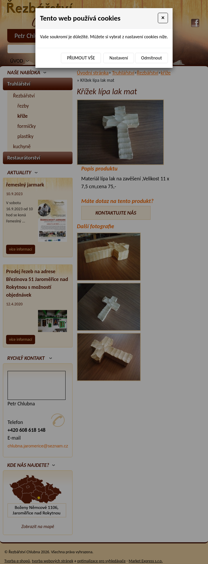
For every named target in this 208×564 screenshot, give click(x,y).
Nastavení (118, 58)
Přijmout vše (81, 58)
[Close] (163, 18)
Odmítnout (151, 58)
